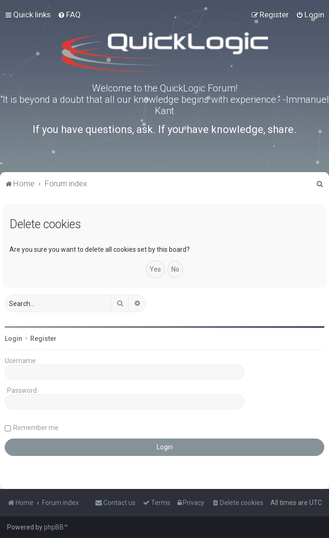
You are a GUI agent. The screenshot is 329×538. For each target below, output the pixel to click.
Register (43, 338)
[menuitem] (69, 14)
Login (13, 338)
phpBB (54, 527)
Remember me (36, 427)
